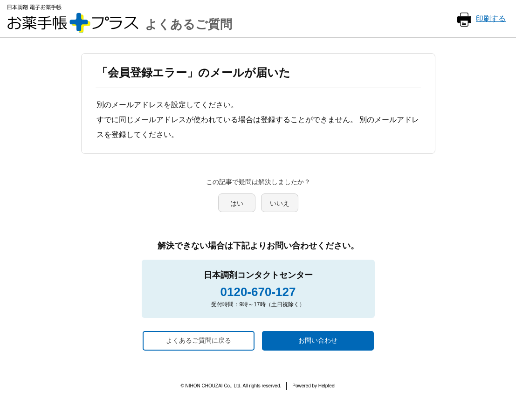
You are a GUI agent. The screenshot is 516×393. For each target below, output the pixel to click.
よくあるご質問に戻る (198, 340)
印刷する (491, 18)
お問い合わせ (317, 340)
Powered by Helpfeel (313, 385)
